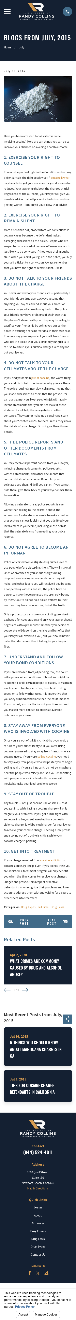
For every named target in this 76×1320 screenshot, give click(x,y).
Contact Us (38, 1254)
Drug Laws (57, 907)
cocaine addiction (51, 860)
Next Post (57, 921)
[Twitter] (38, 1273)
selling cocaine (46, 756)
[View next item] (25, 990)
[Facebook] (30, 1273)
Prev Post (18, 921)
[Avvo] (46, 1273)
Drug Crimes (38, 1231)
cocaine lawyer (60, 178)
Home (38, 1207)
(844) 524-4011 (38, 1152)
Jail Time (43, 907)
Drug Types (28, 907)
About (38, 1215)
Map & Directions (38, 1188)
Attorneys (38, 1223)
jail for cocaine (40, 378)
